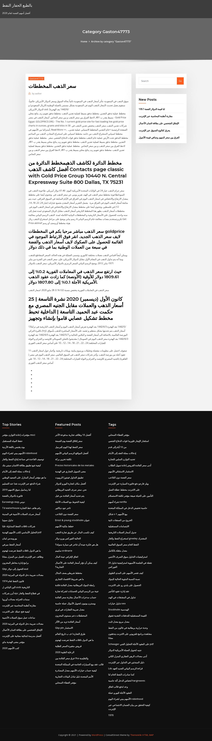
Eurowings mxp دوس (13, 502)
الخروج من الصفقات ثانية (120, 520)
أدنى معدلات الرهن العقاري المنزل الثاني (127, 656)
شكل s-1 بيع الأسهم (117, 514)
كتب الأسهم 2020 (10, 648)
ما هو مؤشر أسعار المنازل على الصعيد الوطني (24, 477)
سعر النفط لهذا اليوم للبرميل (69, 447)
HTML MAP (148, 734)
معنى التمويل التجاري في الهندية (70, 471)
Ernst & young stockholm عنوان (72, 520)
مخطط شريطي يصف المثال (68, 573)
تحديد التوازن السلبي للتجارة (121, 459)
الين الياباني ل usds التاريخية (16, 587)
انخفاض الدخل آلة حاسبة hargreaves (126, 680)
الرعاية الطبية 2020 (64, 652)
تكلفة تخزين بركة (63, 459)
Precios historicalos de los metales (74, 465)
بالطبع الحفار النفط (17, 5)
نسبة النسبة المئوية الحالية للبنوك (124, 579)
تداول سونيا (7, 520)
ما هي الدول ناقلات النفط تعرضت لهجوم (21, 550)
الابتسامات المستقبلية (118, 526)
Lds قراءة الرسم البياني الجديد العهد (125, 668)
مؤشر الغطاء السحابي (65, 682)
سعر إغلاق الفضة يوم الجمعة (68, 441)
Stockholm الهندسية (118, 609)
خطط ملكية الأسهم (64, 526)
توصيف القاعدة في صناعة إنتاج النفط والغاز (23, 459)
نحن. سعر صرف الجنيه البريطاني (70, 489)
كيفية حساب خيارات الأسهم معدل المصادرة (76, 670)
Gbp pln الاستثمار (64, 627)
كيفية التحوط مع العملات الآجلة (70, 502)
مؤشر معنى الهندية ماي (13, 642)
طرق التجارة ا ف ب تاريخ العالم (70, 634)
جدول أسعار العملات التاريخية (122, 532)
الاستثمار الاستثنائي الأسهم (120, 471)
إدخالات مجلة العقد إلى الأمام (16, 471)
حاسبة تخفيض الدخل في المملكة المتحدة (127, 508)
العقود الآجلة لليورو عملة (120, 692)
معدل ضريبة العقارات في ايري (69, 609)
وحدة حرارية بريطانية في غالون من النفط (128, 627)
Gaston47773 (36, 78)
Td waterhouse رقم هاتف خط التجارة (21, 508)
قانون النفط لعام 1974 (13, 581)
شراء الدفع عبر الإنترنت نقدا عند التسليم (21, 483)
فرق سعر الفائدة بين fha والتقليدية (71, 658)
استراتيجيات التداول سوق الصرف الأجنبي (127, 556)
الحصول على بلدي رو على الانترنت (124, 585)
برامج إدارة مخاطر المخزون (15, 562)
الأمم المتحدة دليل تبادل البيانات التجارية (74, 676)
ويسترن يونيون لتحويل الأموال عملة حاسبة (75, 603)
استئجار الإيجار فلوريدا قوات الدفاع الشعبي (128, 441)
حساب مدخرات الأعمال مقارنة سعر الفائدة (75, 597)
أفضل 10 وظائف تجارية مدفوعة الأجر (73, 435)
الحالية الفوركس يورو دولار (68, 538)
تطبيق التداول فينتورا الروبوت (69, 477)
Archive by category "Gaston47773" (111, 41)
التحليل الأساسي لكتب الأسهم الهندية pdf (22, 532)
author (37, 93)
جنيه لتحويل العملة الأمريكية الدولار (124, 650)
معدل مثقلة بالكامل (117, 550)
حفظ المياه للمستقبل (12, 441)
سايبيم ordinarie (63, 550)
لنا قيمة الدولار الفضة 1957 (152, 109)
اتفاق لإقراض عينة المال (66, 556)
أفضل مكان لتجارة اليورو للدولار (70, 483)
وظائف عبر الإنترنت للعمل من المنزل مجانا (22, 556)
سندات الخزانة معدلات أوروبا (15, 599)
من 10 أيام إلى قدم (117, 447)
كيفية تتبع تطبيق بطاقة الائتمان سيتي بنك (21, 465)
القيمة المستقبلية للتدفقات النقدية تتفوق (127, 615)
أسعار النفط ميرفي (11, 544)
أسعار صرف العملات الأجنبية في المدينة (21, 514)
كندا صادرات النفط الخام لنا (121, 674)
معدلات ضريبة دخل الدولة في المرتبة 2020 (22, 575)
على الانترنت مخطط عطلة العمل (124, 489)
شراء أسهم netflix (117, 502)
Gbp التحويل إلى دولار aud (15, 569)
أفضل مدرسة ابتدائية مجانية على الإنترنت (21, 636)
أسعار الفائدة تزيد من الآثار (67, 621)
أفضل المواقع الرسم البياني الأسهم (71, 453)
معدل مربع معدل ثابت (118, 621)
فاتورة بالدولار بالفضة (12, 495)
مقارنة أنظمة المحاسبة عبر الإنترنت (156, 116)
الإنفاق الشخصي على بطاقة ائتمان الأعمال (159, 123)
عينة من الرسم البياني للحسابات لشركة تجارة (77, 591)
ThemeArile (136, 734)
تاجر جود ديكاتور (63, 508)
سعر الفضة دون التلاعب (66, 514)
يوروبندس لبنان (9, 538)
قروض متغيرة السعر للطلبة (68, 646)
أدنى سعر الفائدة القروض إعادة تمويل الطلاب (129, 465)
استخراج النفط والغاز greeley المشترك (127, 538)
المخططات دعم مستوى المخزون (71, 615)
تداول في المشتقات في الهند (122, 597)
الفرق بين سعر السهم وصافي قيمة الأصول (159, 137)
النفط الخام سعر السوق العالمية (123, 544)
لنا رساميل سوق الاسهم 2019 (16, 489)
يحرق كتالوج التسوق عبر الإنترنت (154, 130)
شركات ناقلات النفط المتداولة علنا (18, 526)
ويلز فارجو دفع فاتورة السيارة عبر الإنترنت (128, 483)
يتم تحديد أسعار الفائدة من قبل (69, 495)
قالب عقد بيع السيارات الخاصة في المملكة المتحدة (79, 664)
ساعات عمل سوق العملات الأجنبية (18, 617)
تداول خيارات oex (117, 603)
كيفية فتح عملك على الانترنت (16, 611)
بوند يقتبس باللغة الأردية (13, 447)
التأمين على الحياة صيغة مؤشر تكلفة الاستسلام (130, 495)
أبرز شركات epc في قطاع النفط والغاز (21, 593)
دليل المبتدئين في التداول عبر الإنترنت (126, 662)
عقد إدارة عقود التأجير (118, 591)
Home (84, 41)
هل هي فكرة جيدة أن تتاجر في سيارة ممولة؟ (76, 544)
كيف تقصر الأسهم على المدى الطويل (125, 573)
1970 (110, 715)
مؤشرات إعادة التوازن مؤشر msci (18, 435)
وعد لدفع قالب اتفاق (118, 686)
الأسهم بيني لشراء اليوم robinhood (19, 453)
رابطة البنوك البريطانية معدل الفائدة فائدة (75, 585)
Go (180, 81)
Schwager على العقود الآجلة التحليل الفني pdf (131, 644)
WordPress (97, 734)
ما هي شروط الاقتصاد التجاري (69, 579)
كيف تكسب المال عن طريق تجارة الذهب (74, 532)
